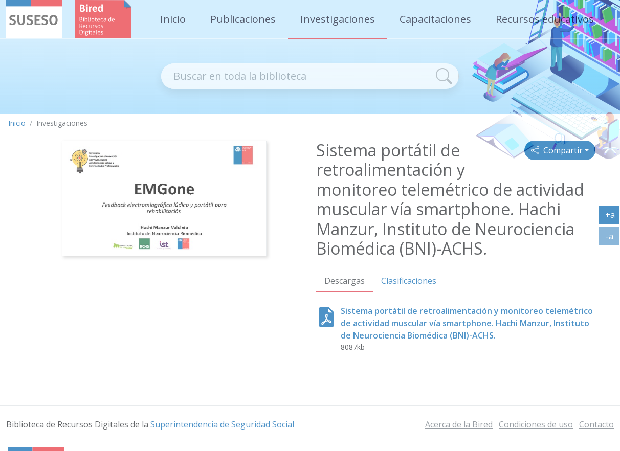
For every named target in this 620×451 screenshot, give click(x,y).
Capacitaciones (435, 19)
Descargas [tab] (344, 280)
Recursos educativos (545, 19)
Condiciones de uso (536, 424)
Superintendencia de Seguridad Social (222, 424)
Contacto (596, 424)
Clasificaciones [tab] (408, 280)
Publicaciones (243, 19)
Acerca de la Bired (459, 424)
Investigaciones (337, 19)
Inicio (173, 19)
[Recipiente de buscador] (295, 76)
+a (612, 216)
